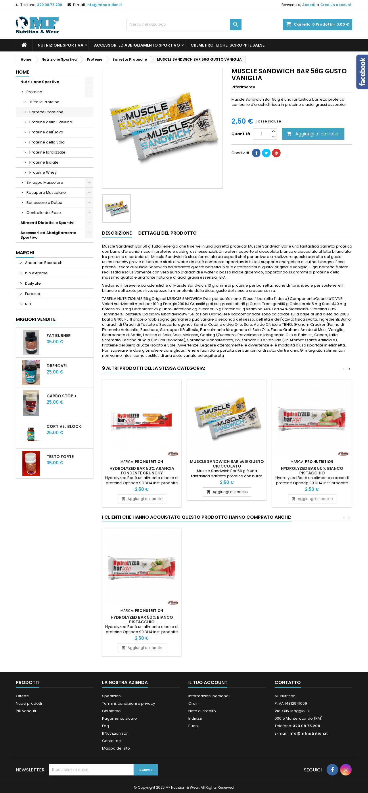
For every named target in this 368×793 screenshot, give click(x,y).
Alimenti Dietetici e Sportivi (47, 222)
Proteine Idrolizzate (47, 152)
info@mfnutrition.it (104, 4)
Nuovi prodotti (29, 703)
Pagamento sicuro (119, 718)
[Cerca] (183, 24)
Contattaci (112, 741)
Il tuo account (207, 682)
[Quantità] (261, 134)
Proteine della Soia (47, 142)
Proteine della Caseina (50, 122)
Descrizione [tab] (117, 233)
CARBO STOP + (62, 396)
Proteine (34, 92)
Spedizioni (112, 696)
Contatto (288, 682)
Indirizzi (195, 718)
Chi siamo (111, 711)
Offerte (22, 696)
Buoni (193, 726)
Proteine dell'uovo (46, 132)
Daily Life (32, 283)
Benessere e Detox (44, 202)
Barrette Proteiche (46, 112)
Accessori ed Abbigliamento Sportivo (137, 45)
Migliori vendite (35, 319)
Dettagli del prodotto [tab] (167, 233)
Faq (105, 726)
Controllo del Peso (43, 212)
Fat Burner (59, 335)
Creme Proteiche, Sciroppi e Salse (227, 45)
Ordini (194, 703)
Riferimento (243, 87)
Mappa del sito (116, 748)
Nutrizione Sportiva (60, 45)
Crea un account (336, 4)
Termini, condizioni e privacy (128, 703)
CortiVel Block (64, 426)
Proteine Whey (43, 172)
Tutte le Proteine (44, 102)
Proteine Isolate (44, 162)
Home (22, 72)
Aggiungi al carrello (312, 134)
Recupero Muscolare (46, 192)
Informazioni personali (209, 696)
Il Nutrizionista (114, 733)
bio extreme (36, 273)
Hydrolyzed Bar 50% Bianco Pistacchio (312, 471)
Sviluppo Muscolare (44, 182)
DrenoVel (57, 365)
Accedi (308, 4)
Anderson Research (43, 262)
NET (28, 304)
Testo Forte (60, 456)
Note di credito (202, 711)
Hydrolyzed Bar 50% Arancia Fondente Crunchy (142, 471)
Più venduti (26, 711)
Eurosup (32, 293)
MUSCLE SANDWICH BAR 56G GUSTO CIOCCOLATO (227, 464)
